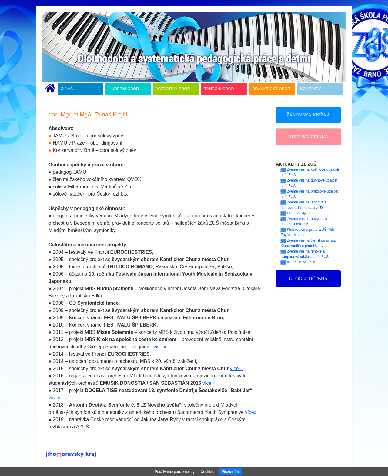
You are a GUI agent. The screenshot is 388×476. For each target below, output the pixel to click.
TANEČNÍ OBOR (219, 88)
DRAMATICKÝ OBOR (271, 88)
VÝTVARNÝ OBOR (173, 88)
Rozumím (230, 472)
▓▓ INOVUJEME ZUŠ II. (301, 262)
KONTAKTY (310, 88)
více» (54, 397)
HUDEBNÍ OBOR (124, 88)
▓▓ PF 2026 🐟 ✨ (296, 213)
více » (159, 346)
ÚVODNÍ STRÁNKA (50, 89)
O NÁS (67, 88)
